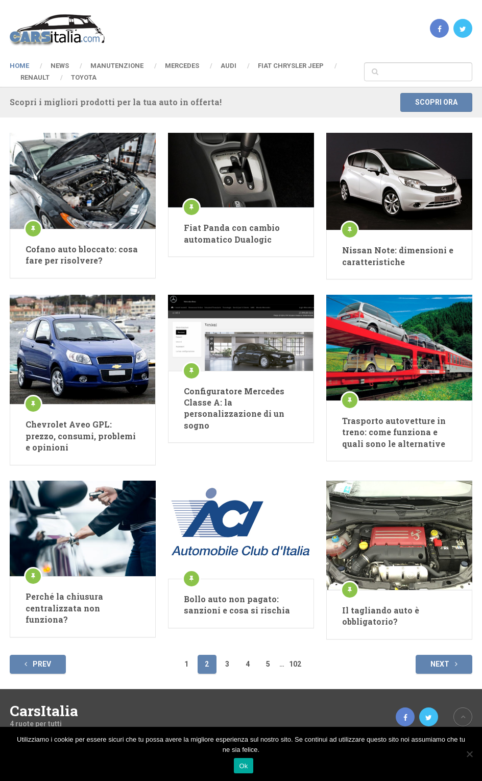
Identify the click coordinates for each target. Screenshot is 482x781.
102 (295, 664)
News (60, 65)
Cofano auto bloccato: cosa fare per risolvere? (82, 255)
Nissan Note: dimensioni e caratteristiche (397, 256)
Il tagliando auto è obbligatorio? (380, 616)
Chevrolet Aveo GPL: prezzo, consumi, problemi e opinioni (81, 436)
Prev (38, 664)
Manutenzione (116, 65)
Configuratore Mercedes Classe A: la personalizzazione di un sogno (234, 408)
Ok (243, 766)
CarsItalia (44, 711)
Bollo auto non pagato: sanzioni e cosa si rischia (237, 605)
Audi (228, 65)
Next (443, 664)
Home (19, 65)
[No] (469, 754)
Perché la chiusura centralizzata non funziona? (64, 608)
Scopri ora (436, 102)
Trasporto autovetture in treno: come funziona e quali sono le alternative (394, 432)
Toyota (84, 77)
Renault (35, 77)
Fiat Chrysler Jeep (291, 65)
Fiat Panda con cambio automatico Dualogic (232, 233)
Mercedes (182, 65)
